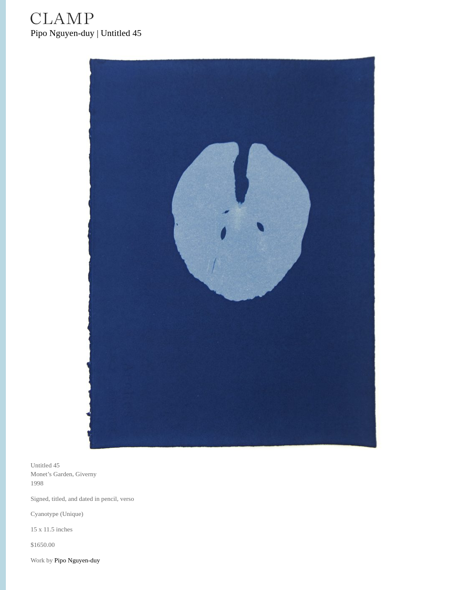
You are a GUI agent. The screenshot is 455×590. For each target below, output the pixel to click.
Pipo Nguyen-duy (77, 560)
